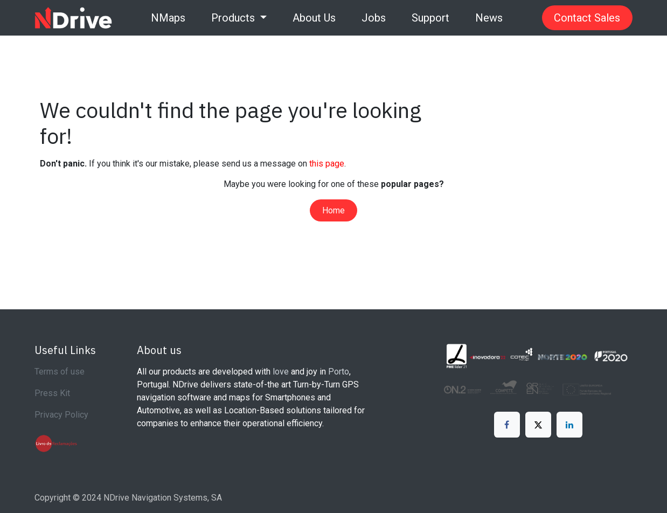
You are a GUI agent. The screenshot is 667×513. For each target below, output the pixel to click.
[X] (538, 425)
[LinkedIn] (569, 425)
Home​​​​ (333, 210)
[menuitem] (168, 17)
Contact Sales (587, 17)
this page (326, 163)
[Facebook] (507, 425)
